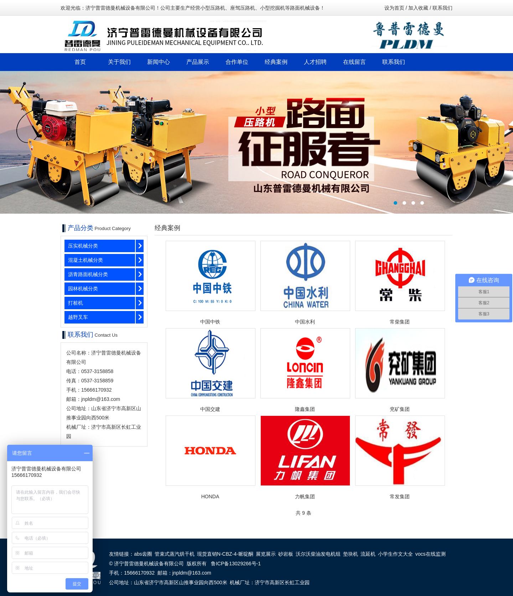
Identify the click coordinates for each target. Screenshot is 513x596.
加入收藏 (418, 8)
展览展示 (266, 554)
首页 (80, 62)
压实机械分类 (83, 246)
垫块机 (350, 554)
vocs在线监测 (430, 554)
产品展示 (197, 62)
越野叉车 (78, 317)
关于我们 (119, 62)
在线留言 (354, 62)
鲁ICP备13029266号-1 (236, 563)
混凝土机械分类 (85, 260)
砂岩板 (285, 554)
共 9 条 (303, 513)
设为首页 (394, 8)
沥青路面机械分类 (88, 274)
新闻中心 (158, 62)
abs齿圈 (143, 554)
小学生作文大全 (395, 554)
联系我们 (442, 8)
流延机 (368, 554)
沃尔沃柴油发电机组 (318, 554)
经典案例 (276, 62)
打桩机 (75, 303)
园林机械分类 (83, 288)
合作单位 (237, 62)
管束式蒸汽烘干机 (175, 554)
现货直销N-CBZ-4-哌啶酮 (225, 554)
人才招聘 (315, 62)
